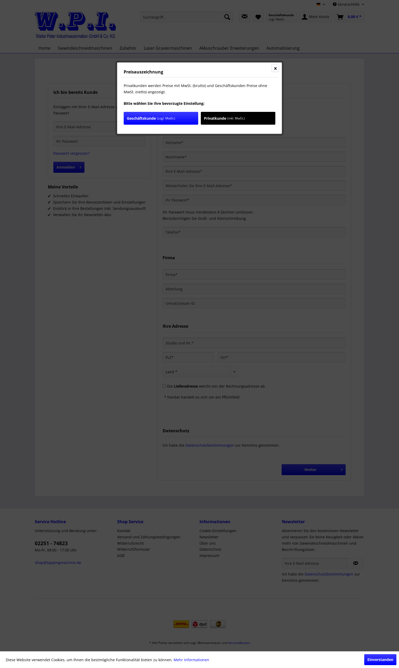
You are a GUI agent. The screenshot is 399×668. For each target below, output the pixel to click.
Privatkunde (224, 118)
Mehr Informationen (191, 659)
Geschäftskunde (151, 118)
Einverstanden (380, 659)
